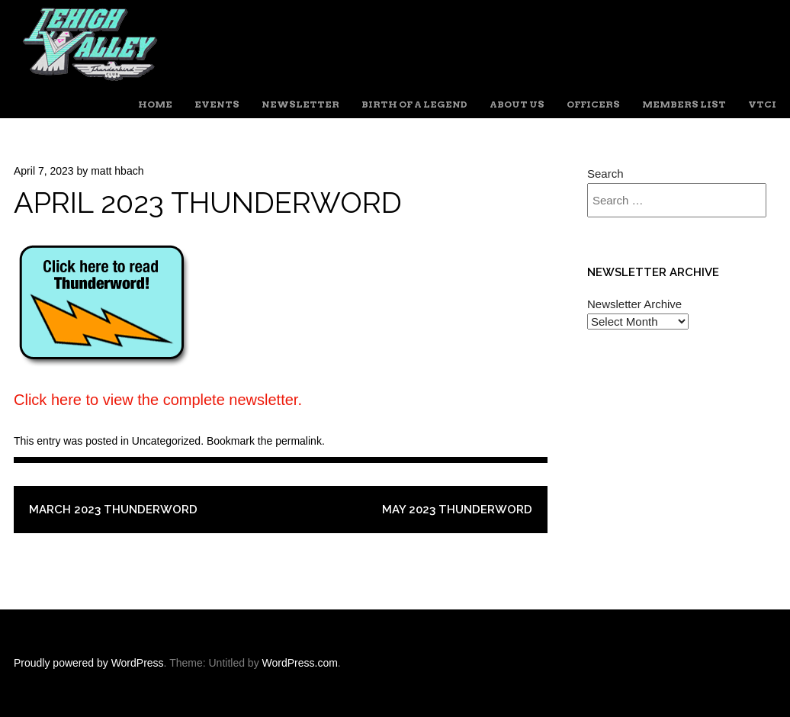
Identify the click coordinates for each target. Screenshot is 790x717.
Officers (593, 104)
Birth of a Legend (414, 104)
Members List (684, 104)
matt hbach (117, 171)
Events (216, 104)
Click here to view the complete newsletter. (158, 399)
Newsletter (300, 104)
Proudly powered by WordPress (89, 663)
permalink (298, 441)
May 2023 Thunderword (457, 509)
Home (155, 104)
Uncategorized (166, 441)
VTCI (762, 104)
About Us (517, 104)
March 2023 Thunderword (113, 509)
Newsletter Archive (634, 303)
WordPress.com (300, 663)
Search (605, 173)
